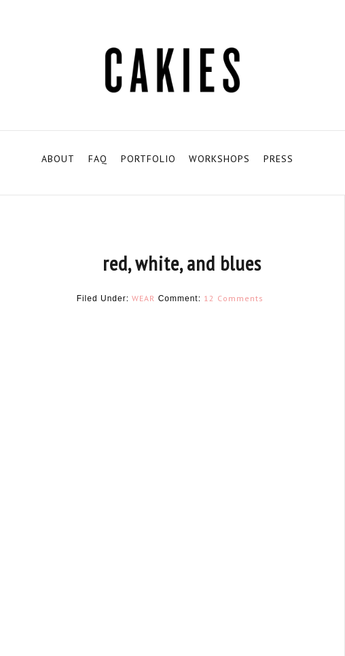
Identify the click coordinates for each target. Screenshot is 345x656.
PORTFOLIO (148, 159)
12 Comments (234, 298)
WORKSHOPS (219, 159)
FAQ (97, 159)
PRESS (278, 159)
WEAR (143, 298)
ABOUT (58, 159)
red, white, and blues (182, 263)
